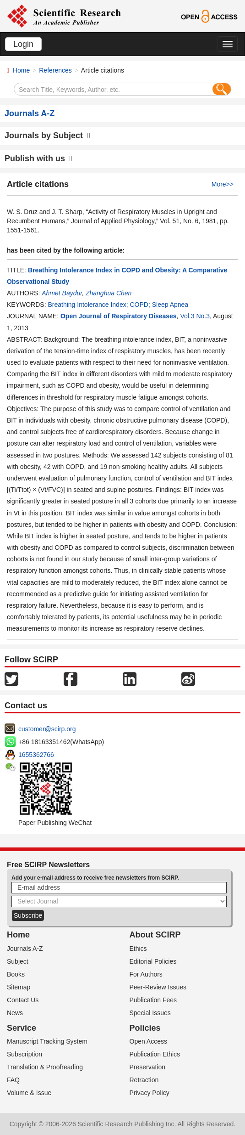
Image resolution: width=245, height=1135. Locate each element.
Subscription (24, 1054)
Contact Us (22, 1000)
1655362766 (36, 754)
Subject (17, 961)
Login (23, 44)
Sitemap (18, 987)
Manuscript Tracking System (47, 1041)
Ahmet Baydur (62, 293)
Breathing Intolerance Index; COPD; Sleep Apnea (118, 304)
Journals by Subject (48, 135)
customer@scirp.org (47, 729)
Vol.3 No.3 (195, 316)
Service (21, 1028)
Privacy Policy (149, 1092)
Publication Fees (153, 1000)
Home (21, 70)
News (15, 1012)
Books (16, 974)
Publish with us (39, 158)
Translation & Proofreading (45, 1067)
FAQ (13, 1080)
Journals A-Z (25, 948)
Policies (145, 1028)
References (55, 70)
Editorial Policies (153, 961)
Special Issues (150, 1012)
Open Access (149, 1041)
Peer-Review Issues (158, 987)
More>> (223, 184)
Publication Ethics (155, 1054)
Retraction (144, 1080)
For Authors (146, 974)
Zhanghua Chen (108, 293)
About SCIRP (155, 934)
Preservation (148, 1067)
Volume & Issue (29, 1092)
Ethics (138, 948)
